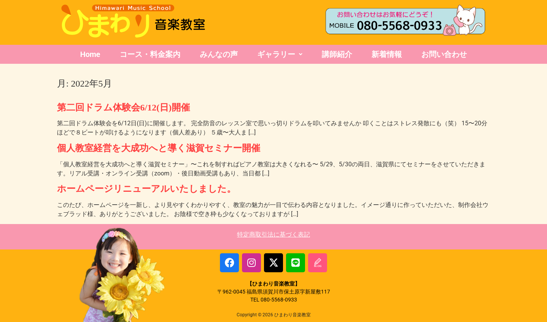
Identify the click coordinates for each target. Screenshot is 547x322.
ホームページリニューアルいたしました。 (146, 189)
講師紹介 (337, 54)
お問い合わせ (444, 54)
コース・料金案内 (150, 54)
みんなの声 (219, 54)
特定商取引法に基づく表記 (273, 234)
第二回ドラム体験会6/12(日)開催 (123, 107)
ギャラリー (279, 54)
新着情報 (387, 54)
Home (90, 54)
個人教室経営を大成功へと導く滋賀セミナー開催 (158, 148)
